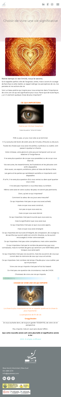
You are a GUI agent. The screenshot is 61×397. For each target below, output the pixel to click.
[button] (58, 4)
